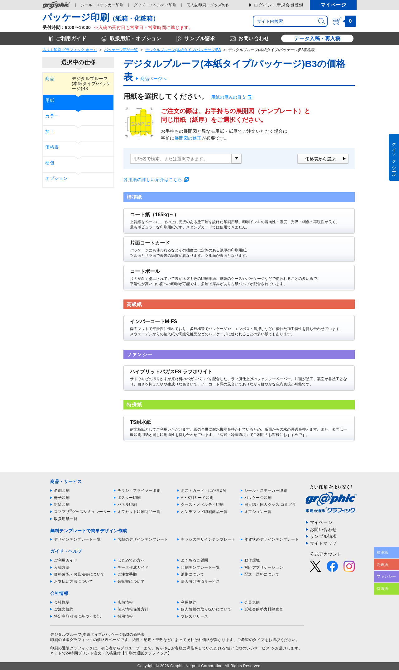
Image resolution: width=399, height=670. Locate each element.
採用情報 (125, 616)
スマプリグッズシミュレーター (82, 512)
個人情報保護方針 (133, 609)
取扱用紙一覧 (65, 519)
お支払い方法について (73, 581)
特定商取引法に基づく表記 (77, 616)
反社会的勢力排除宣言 (263, 609)
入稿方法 (62, 567)
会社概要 (62, 602)
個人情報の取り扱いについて (206, 609)
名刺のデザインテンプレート (143, 539)
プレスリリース (194, 616)
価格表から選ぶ (320, 158)
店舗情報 (125, 602)
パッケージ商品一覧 (121, 50)
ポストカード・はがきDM (203, 490)
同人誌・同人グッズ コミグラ (270, 504)
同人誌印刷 (208, 5)
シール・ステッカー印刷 (265, 490)
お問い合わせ (323, 529)
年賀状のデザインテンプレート (271, 539)
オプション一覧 (258, 512)
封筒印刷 (62, 504)
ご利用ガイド (65, 560)
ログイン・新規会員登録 (279, 4)
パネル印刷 (127, 504)
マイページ (333, 4)
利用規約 (188, 602)
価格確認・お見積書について (79, 574)
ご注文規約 (64, 609)
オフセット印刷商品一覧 (139, 512)
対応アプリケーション (263, 567)
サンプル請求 (323, 536)
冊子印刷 (62, 497)
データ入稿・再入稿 (317, 38)
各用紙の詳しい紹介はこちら (152, 179)
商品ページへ (153, 78)
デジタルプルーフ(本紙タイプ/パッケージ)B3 (183, 50)
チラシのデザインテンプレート (208, 539)
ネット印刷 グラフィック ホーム (69, 50)
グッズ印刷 (155, 5)
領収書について (131, 581)
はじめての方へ (131, 560)
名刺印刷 (62, 490)
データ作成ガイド (133, 567)
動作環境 (252, 560)
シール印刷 (102, 5)
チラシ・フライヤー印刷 (139, 490)
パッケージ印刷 (258, 497)
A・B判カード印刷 (197, 497)
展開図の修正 (188, 138)
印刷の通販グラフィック (71, 648)
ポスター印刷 (129, 497)
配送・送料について (262, 574)
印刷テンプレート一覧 (200, 567)
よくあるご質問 (194, 560)
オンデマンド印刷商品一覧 (204, 512)
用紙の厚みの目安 (228, 97)
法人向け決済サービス (200, 581)
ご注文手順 (127, 574)
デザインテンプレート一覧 (77, 539)
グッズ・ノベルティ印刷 (202, 504)
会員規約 (252, 602)
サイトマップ (323, 543)
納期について (192, 574)
